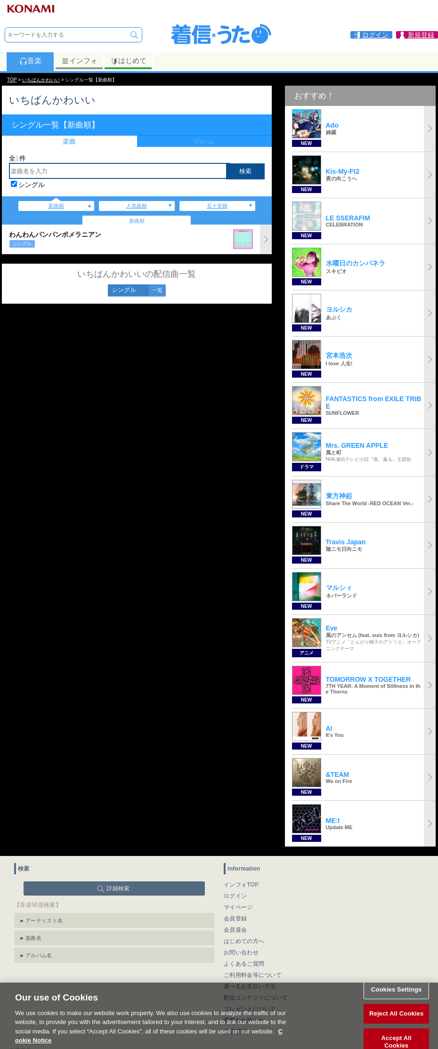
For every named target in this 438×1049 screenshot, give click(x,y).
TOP (11, 79)
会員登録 (235, 918)
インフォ (79, 60)
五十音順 (217, 206)
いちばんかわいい (41, 79)
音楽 (30, 60)
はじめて (128, 60)
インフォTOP (241, 884)
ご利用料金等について (253, 975)
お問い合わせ (241, 952)
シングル (31, 184)
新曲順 (56, 206)
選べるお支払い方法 (250, 986)
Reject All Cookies (396, 1024)
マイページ (238, 907)
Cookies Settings (396, 1000)
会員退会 (235, 930)
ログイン (235, 896)
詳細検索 (118, 888)
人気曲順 (136, 206)
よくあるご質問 (244, 963)
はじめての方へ (244, 941)
